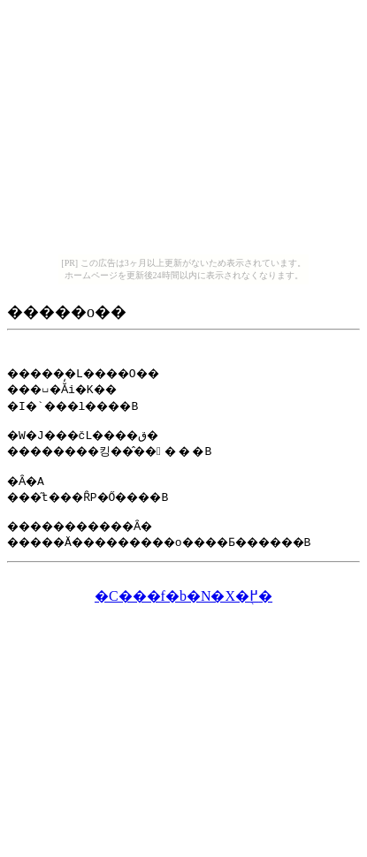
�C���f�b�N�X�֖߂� (183, 603)
